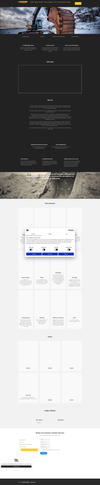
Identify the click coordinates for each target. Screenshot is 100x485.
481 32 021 (42, 36)
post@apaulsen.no (26, 36)
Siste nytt (41, 2)
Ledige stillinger (62, 2)
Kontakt (68, 2)
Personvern (33, 482)
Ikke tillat (34, 254)
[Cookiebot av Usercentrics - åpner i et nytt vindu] (69, 230)
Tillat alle (66, 254)
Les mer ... (39, 422)
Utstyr (55, 2)
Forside (32, 2)
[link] (16, 460)
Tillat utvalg (50, 254)
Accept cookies (16, 466)
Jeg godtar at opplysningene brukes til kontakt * (51, 449)
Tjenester (50, 2)
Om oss (45, 2)
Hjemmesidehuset (26, 482)
